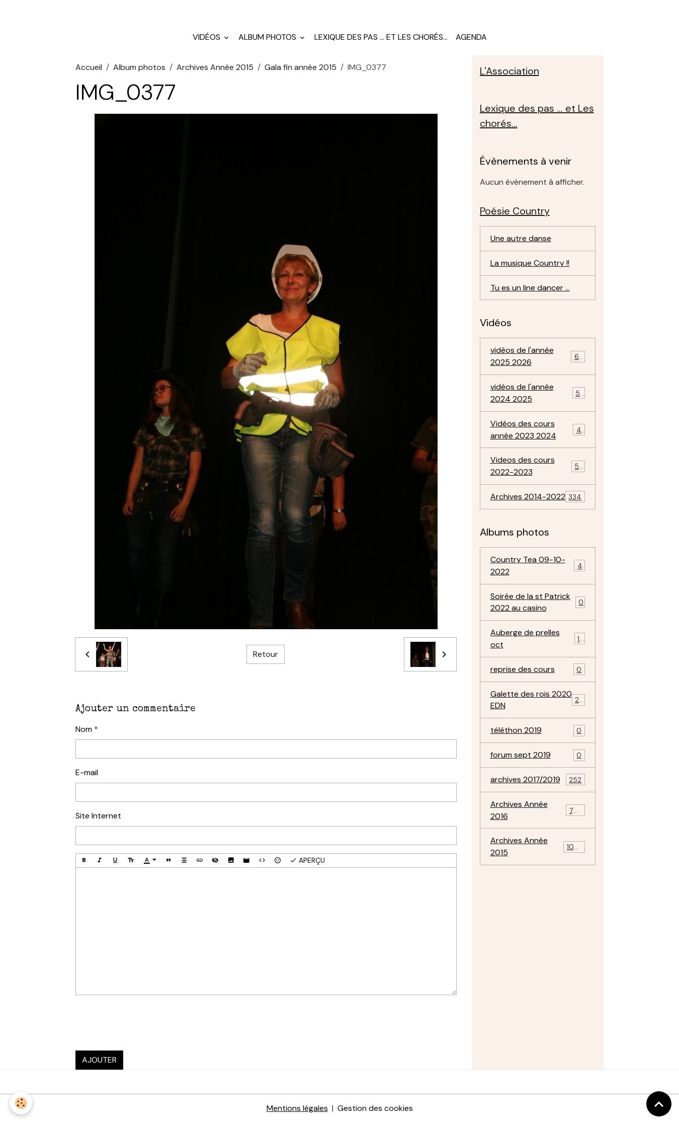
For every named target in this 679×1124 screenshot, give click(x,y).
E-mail (86, 773)
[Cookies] (21, 1103)
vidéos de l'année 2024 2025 (537, 395)
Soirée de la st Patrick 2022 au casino (537, 604)
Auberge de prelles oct (537, 641)
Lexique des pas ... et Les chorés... (381, 38)
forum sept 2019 (537, 759)
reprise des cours (537, 673)
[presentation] (151, 1024)
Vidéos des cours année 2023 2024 (537, 431)
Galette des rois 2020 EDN (537, 703)
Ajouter (99, 1061)
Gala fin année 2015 (300, 68)
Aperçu (307, 861)
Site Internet (98, 816)
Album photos (268, 38)
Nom (83, 730)
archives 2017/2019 (537, 783)
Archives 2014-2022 (537, 499)
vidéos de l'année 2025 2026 (537, 358)
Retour (265, 655)
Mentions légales (297, 1109)
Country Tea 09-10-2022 (537, 568)
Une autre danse (520, 240)
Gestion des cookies (375, 1109)
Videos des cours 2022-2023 (537, 468)
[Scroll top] (658, 1103)
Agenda (471, 38)
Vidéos (207, 38)
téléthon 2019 (537, 734)
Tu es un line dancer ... (530, 289)
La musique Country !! (529, 264)
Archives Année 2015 (215, 68)
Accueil (88, 68)
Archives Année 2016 (537, 813)
